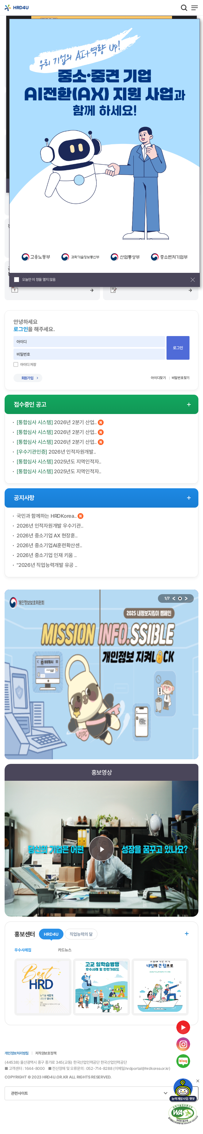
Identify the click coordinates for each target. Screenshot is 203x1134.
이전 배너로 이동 (174, 598)
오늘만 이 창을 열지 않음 (39, 279)
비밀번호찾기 (181, 378)
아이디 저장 (28, 364)
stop (180, 598)
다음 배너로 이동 (186, 598)
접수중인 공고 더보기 (188, 404)
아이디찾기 (158, 378)
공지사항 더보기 (188, 498)
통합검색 (184, 7)
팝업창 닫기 (193, 280)
